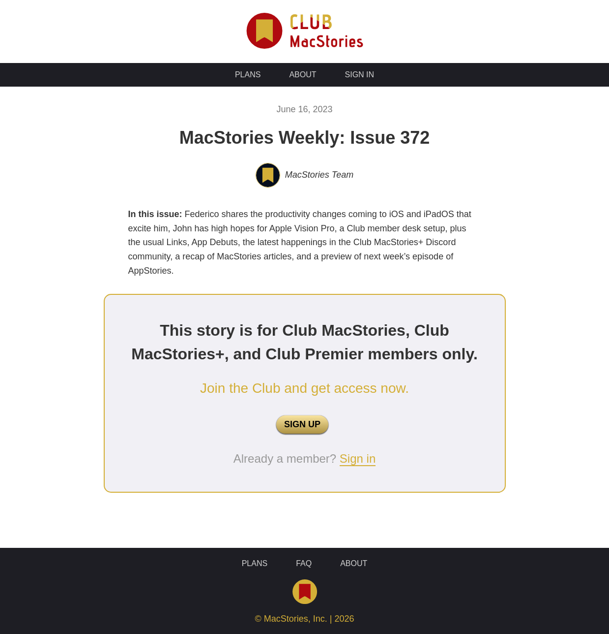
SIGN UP (302, 424)
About (302, 74)
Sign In (360, 74)
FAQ (304, 563)
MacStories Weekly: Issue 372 (304, 137)
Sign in (358, 458)
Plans (248, 74)
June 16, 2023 (304, 109)
